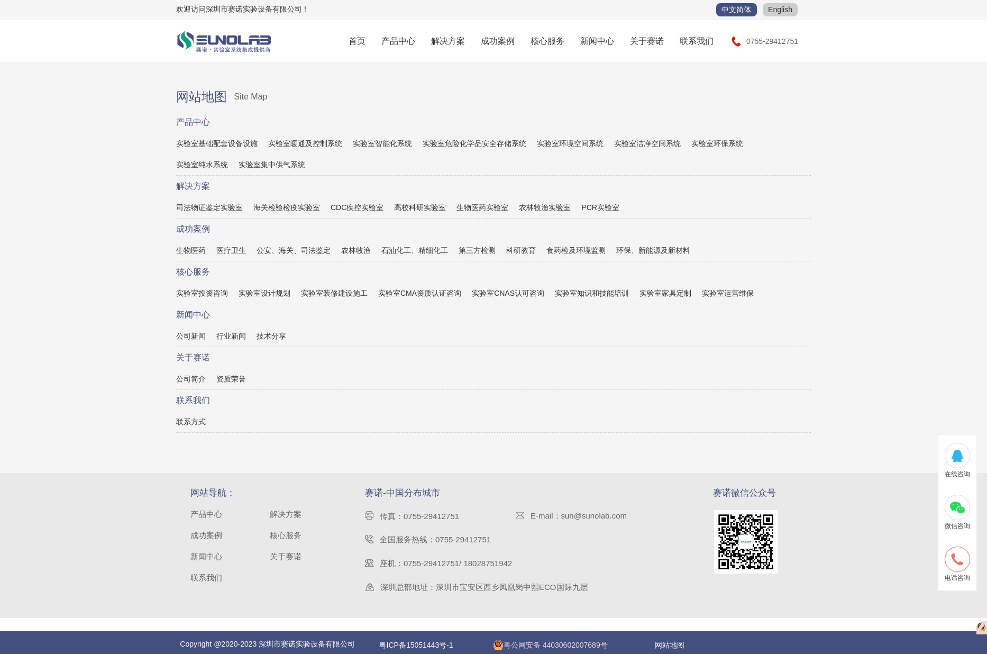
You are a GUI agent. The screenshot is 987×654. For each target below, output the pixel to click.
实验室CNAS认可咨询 (508, 293)
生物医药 (191, 250)
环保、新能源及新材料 (653, 250)
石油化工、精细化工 (414, 250)
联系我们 (697, 41)
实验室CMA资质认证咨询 (419, 293)
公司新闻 (191, 336)
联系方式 (191, 421)
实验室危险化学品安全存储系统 (474, 143)
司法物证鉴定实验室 (209, 207)
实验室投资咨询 (202, 293)
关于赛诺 (647, 41)
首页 (357, 41)
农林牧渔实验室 (545, 207)
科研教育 (521, 250)
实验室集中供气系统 (272, 164)
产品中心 (398, 41)
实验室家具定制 (665, 293)
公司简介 (191, 379)
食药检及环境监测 (576, 250)
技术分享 (271, 336)
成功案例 (498, 41)
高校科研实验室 (420, 207)
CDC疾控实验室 (357, 207)
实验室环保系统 (717, 143)
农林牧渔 (356, 250)
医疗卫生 (231, 250)
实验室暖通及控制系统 (305, 143)
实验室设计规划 (264, 293)
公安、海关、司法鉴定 (294, 250)
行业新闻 (231, 336)
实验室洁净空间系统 (647, 143)
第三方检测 (477, 250)
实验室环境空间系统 (570, 143)
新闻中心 (597, 41)
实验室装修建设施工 (334, 293)
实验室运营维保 (728, 293)
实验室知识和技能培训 (592, 293)
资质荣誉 (231, 379)
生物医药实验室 (482, 207)
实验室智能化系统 (382, 143)
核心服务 (547, 41)
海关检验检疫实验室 (286, 207)
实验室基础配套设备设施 (217, 143)
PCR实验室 (600, 207)
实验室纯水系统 (202, 164)
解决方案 (448, 41)
